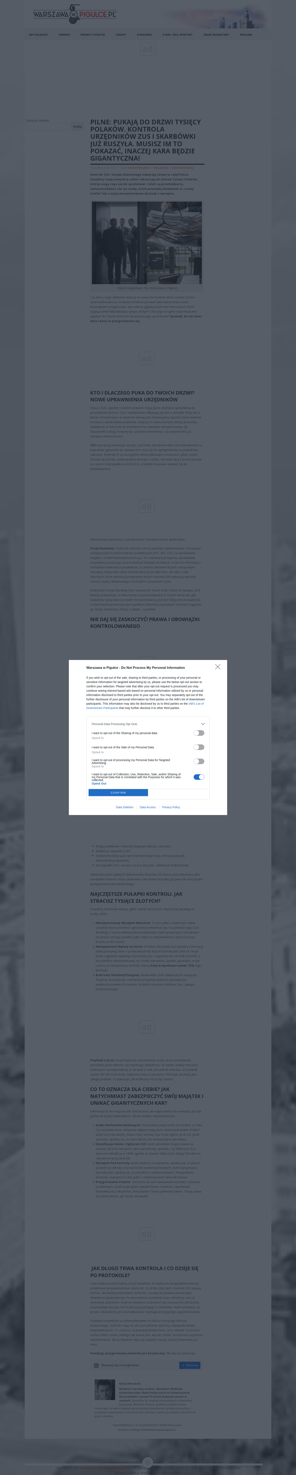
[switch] (199, 733)
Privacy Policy (171, 807)
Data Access (148, 807)
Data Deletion (124, 807)
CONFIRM (118, 792)
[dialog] (148, 737)
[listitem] (148, 724)
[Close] (219, 668)
